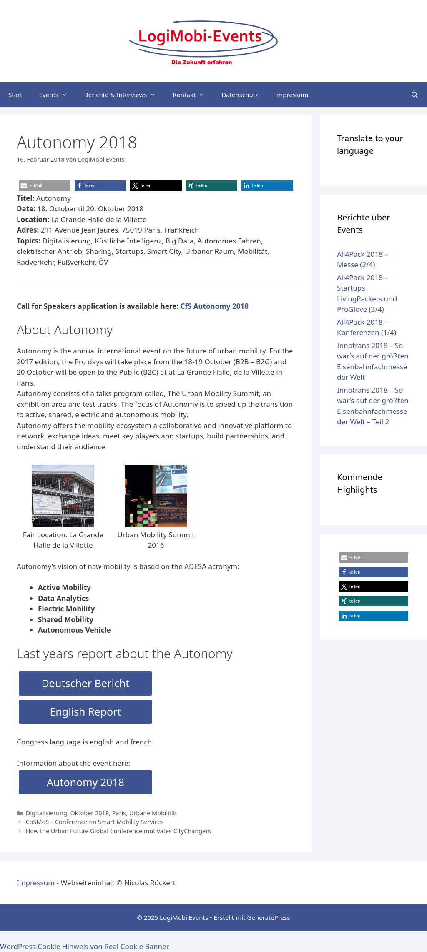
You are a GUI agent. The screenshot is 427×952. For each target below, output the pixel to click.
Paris (119, 813)
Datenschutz (239, 94)
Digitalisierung (46, 813)
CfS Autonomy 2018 (215, 306)
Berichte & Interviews (124, 94)
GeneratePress (268, 917)
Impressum (291, 94)
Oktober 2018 (89, 813)
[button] (44, 185)
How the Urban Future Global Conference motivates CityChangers (118, 831)
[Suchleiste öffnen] (414, 94)
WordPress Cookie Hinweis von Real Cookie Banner (84, 946)
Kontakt (193, 94)
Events (57, 94)
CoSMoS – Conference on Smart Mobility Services (95, 822)
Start (15, 94)
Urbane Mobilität (153, 813)
